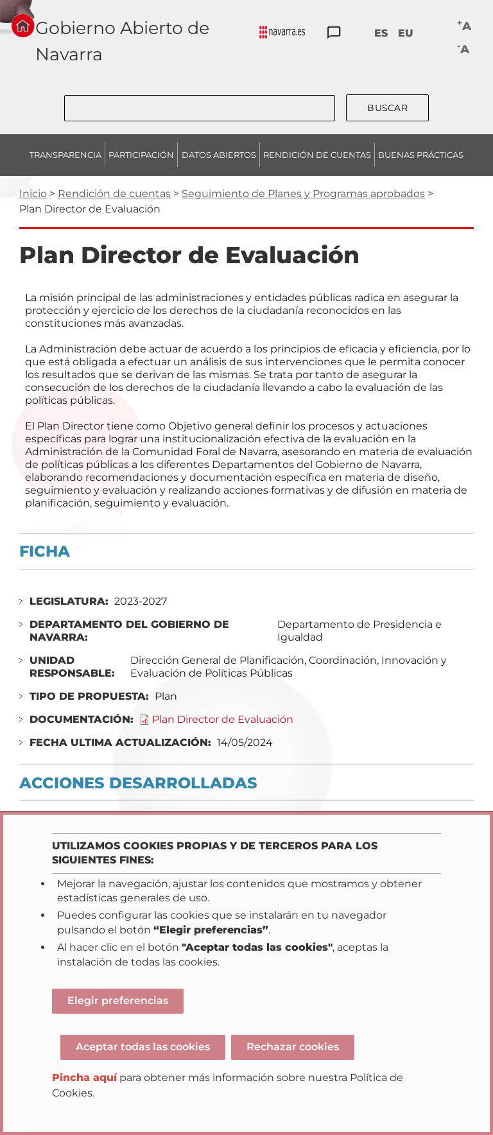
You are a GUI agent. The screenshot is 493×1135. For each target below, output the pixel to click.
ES (381, 33)
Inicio (33, 193)
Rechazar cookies (292, 1047)
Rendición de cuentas (114, 193)
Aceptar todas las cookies (143, 1047)
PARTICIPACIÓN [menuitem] (141, 155)
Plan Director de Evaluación (222, 719)
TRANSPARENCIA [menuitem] (65, 155)
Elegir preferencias (117, 1000)
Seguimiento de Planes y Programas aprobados (303, 193)
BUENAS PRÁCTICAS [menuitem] (420, 155)
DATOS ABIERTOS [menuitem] (219, 155)
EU (405, 33)
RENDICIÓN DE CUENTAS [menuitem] (317, 155)
